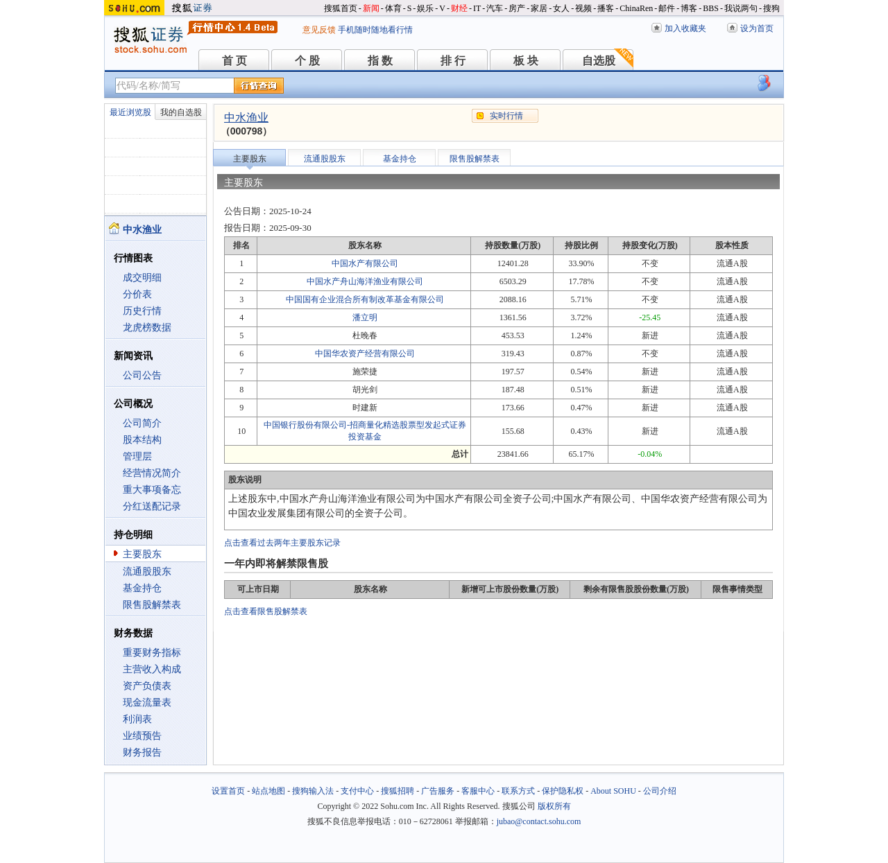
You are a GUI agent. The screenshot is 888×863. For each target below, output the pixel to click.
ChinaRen (636, 8)
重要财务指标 (152, 652)
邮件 (666, 8)
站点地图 (268, 791)
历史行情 (142, 311)
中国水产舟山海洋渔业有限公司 (365, 281)
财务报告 (142, 752)
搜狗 (771, 8)
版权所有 (554, 806)
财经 (459, 8)
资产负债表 (147, 686)
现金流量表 (147, 702)
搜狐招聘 (397, 791)
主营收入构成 (152, 669)
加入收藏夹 (685, 28)
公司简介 (142, 423)
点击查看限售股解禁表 (265, 611)
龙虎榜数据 (147, 327)
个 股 (307, 61)
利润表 (137, 719)
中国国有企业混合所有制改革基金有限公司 (365, 299)
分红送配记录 (152, 506)
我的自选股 (181, 112)
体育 (393, 8)
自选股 (598, 61)
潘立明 (364, 317)
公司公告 (142, 375)
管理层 (137, 456)
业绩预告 (142, 736)
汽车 (494, 8)
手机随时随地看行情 (375, 30)
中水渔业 (246, 117)
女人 (561, 8)
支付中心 (357, 791)
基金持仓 (142, 588)
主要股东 (142, 554)
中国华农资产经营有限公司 (365, 353)
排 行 (453, 61)
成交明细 (142, 277)
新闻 (371, 8)
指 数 (380, 61)
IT (477, 8)
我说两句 (741, 8)
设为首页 (757, 28)
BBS (711, 8)
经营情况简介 (152, 473)
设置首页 (228, 791)
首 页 (234, 61)
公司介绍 (659, 791)
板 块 (525, 61)
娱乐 (425, 8)
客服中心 (478, 791)
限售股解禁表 (152, 605)
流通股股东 (147, 571)
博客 (689, 8)
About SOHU (613, 791)
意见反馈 (319, 30)
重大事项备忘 (152, 490)
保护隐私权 (562, 791)
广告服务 (437, 791)
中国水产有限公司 (365, 263)
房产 (517, 8)
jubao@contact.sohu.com (539, 821)
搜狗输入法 (313, 791)
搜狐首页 (340, 8)
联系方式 (518, 791)
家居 (539, 8)
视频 (583, 8)
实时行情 (506, 116)
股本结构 (142, 440)
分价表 (137, 294)
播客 (605, 8)
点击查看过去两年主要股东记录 (282, 543)
